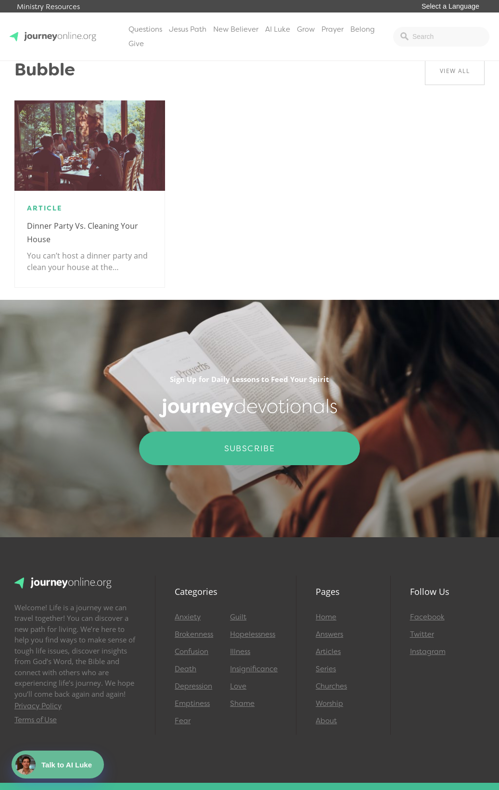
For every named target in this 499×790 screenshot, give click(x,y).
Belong (362, 29)
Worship (329, 703)
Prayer (332, 29)
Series (326, 669)
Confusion (191, 651)
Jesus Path (187, 29)
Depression (193, 686)
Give (136, 44)
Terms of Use (35, 720)
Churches (331, 686)
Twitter (422, 634)
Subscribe (249, 448)
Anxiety (188, 617)
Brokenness (194, 634)
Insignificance (253, 669)
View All (455, 71)
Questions (145, 29)
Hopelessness (252, 634)
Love (238, 686)
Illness (240, 651)
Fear (183, 721)
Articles (328, 651)
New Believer (235, 29)
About (326, 721)
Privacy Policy (38, 706)
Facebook (427, 617)
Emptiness (192, 703)
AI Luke (277, 29)
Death (185, 669)
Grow (306, 29)
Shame (242, 703)
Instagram (428, 651)
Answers (329, 634)
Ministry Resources (48, 7)
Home (326, 617)
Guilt (238, 617)
